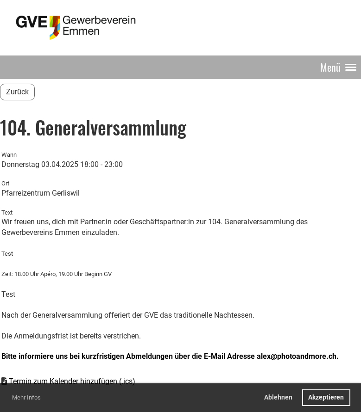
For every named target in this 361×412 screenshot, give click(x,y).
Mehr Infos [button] (26, 397)
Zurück (17, 91)
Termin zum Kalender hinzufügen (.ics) (72, 381)
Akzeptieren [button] (326, 397)
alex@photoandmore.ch (296, 356)
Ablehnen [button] (278, 397)
